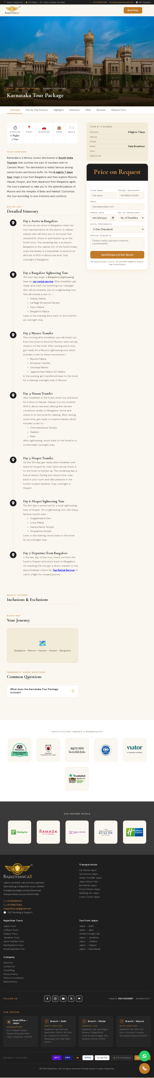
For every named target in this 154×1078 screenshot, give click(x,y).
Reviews (105, 110)
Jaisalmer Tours (11, 938)
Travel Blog (9, 970)
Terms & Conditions (13, 978)
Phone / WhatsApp (129, 191)
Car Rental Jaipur (88, 870)
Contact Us (9, 967)
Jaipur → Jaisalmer (89, 938)
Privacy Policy (10, 974)
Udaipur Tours (10, 934)
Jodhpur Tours (10, 930)
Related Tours (123, 110)
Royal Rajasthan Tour (14, 949)
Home (10, 88)
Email (93, 202)
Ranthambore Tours (13, 945)
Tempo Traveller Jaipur (90, 878)
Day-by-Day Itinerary (37, 110)
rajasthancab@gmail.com (17, 909)
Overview (15, 110)
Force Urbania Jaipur (89, 889)
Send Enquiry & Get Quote (117, 255)
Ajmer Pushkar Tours (13, 941)
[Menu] (147, 10)
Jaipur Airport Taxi (88, 882)
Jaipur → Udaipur (88, 945)
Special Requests (100, 236)
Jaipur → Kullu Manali (89, 949)
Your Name (96, 191)
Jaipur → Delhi (86, 926)
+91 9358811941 (100, 2)
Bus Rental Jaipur (88, 885)
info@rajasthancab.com (122, 2)
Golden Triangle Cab (89, 934)
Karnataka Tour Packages (28, 88)
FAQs (91, 110)
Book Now (132, 10)
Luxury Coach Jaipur (89, 897)
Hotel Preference (101, 224)
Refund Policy (10, 982)
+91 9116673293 (12, 905)
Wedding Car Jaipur (89, 893)
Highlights (60, 110)
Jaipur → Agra (86, 930)
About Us (8, 963)
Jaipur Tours (9, 926)
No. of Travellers (129, 213)
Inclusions (77, 110)
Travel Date (97, 213)
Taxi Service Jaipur (88, 874)
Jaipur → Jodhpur (88, 941)
